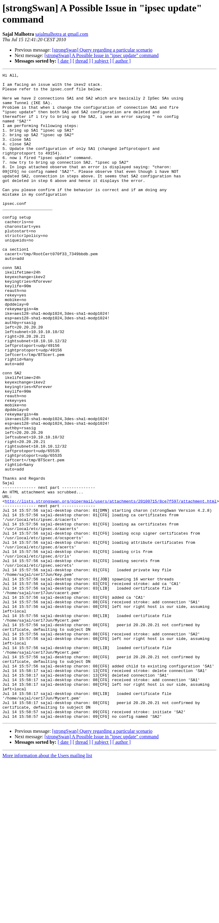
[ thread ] (82, 61)
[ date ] (64, 61)
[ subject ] (101, 61)
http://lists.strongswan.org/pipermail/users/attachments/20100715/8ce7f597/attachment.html (111, 587)
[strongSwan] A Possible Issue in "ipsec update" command (102, 55)
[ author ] (122, 61)
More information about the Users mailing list (47, 884)
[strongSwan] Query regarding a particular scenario (102, 50)
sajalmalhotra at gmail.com (61, 34)
